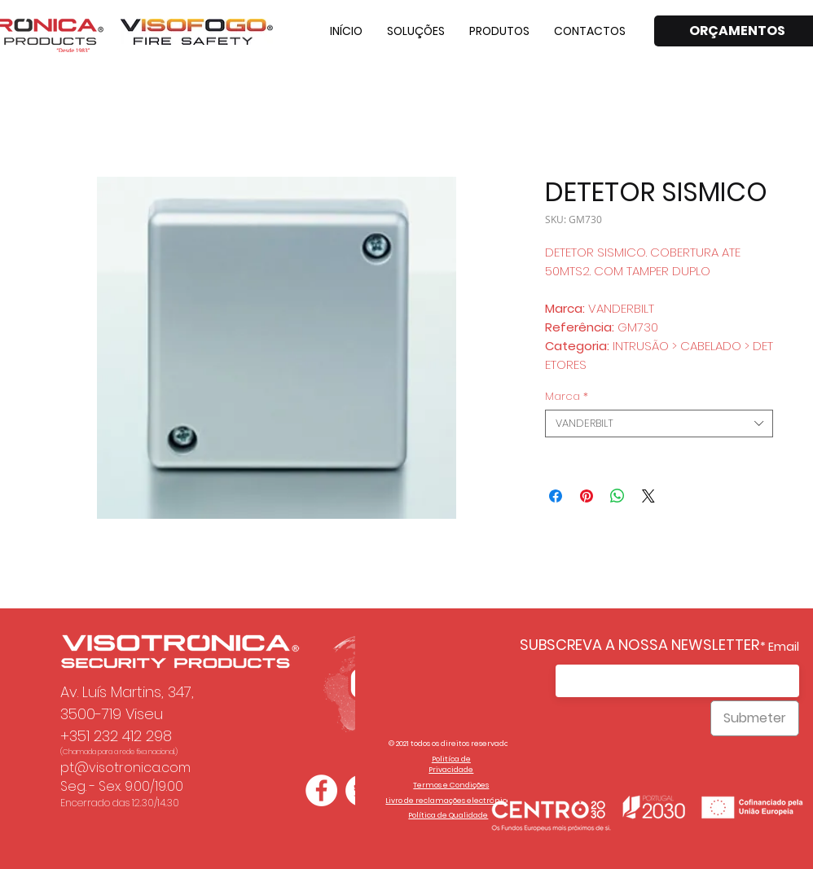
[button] (416, 31)
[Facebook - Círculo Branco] (321, 790)
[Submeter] (754, 718)
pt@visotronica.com (125, 767)
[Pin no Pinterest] (586, 496)
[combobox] (659, 423)
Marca (566, 396)
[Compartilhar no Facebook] (555, 496)
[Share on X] (648, 496)
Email (783, 646)
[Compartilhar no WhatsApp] (617, 496)
